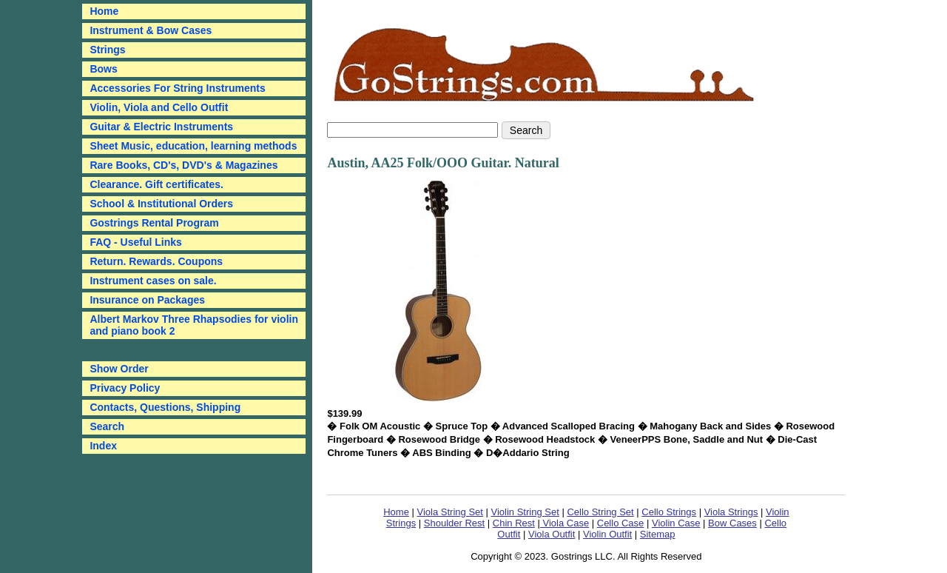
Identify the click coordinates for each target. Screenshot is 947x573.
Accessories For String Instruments (177, 88)
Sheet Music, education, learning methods (193, 146)
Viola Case (564, 523)
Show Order (119, 369)
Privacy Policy (125, 388)
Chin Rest (514, 523)
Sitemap (657, 534)
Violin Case (676, 523)
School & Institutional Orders (161, 204)
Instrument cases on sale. (153, 280)
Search (107, 426)
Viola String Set (450, 511)
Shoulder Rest (454, 523)
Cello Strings (668, 511)
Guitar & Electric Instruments (161, 127)
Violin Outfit (607, 534)
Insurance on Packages (147, 300)
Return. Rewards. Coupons (156, 261)
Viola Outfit (551, 534)
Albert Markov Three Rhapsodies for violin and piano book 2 (194, 325)
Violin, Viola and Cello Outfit (159, 107)
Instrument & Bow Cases (151, 30)
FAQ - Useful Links (135, 242)
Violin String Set (525, 511)
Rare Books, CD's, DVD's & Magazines (183, 165)
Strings (107, 50)
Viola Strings (731, 511)
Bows (103, 69)
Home (396, 511)
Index (103, 446)
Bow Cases (732, 523)
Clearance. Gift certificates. (156, 184)
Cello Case (620, 523)
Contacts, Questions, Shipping (165, 407)
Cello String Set (600, 511)
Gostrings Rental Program (154, 223)
